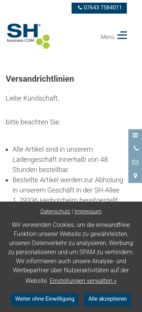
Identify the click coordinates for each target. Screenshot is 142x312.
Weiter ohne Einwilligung (44, 299)
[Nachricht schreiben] (135, 162)
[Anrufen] (135, 148)
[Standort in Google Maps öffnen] (135, 175)
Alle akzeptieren (107, 299)
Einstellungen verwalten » (83, 280)
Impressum (87, 211)
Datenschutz (55, 211)
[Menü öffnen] (135, 135)
